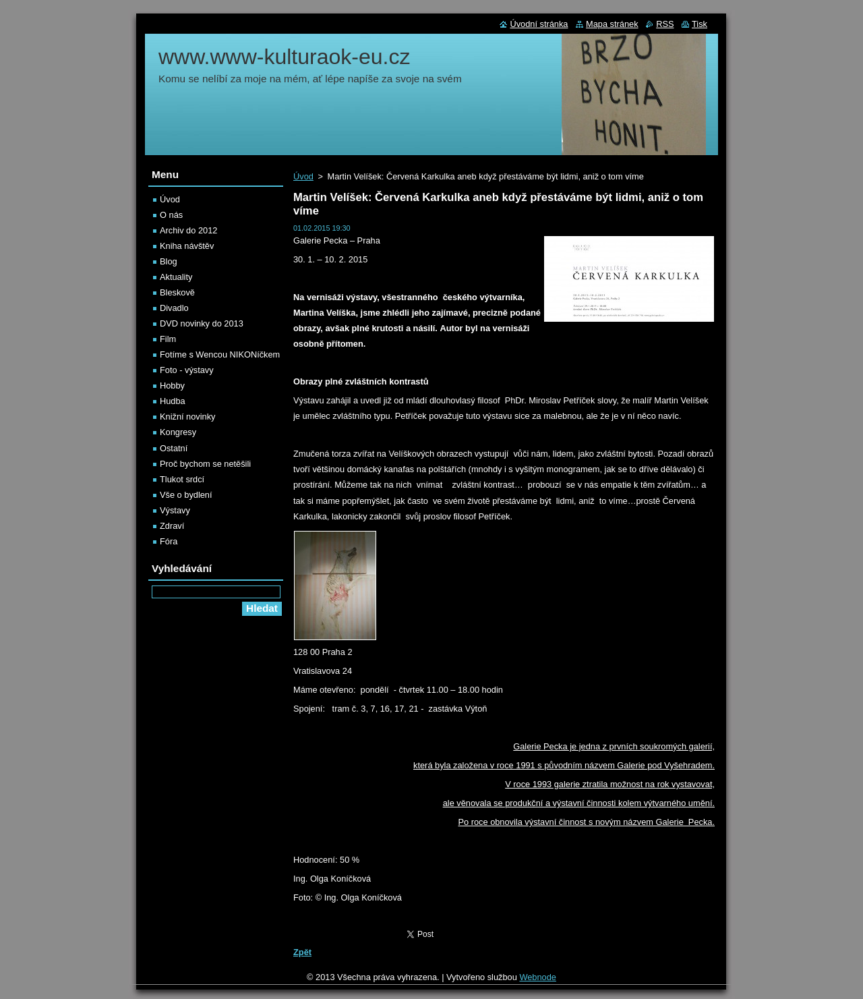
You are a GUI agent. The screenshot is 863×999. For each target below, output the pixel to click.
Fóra (168, 541)
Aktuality (176, 277)
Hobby (172, 385)
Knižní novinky (188, 416)
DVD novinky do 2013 (201, 323)
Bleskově (177, 292)
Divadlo (174, 308)
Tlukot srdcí (182, 479)
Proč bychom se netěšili (205, 464)
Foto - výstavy (187, 370)
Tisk (699, 24)
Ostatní (173, 448)
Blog (168, 261)
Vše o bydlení (186, 495)
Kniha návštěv (187, 246)
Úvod (303, 176)
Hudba (172, 401)
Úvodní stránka (539, 24)
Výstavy (175, 510)
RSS (665, 24)
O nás (171, 215)
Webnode (537, 977)
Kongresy (178, 432)
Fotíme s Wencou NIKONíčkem (220, 354)
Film (168, 339)
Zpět (302, 952)
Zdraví (172, 526)
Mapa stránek (612, 24)
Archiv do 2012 (188, 230)
